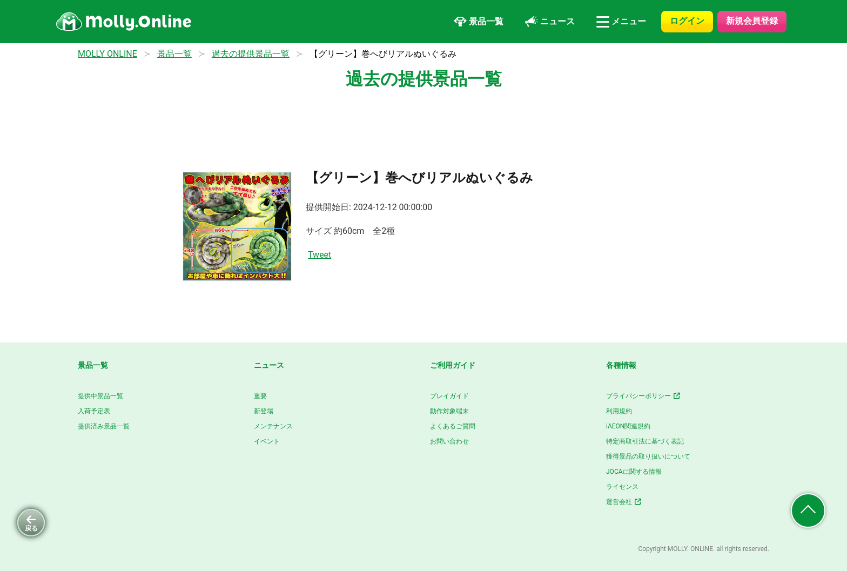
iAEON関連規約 (628, 426)
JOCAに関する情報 (634, 471)
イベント (267, 441)
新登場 (263, 411)
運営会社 (624, 502)
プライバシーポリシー (643, 396)
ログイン (687, 21)
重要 (260, 396)
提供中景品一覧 (100, 396)
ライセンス (622, 487)
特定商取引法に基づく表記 (645, 441)
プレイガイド (449, 396)
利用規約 (619, 411)
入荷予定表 (94, 411)
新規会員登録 (752, 21)
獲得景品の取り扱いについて (648, 456)
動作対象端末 (449, 411)
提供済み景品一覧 (104, 426)
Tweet (319, 255)
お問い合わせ (449, 441)
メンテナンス (273, 426)
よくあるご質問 (452, 426)
